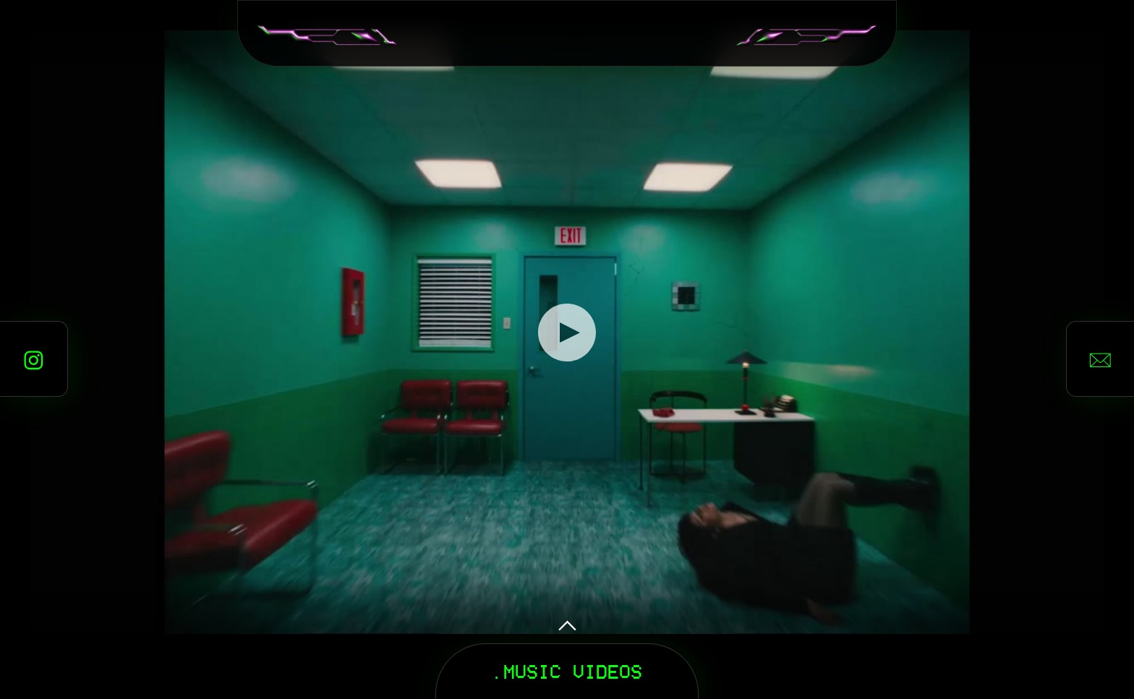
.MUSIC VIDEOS (567, 670)
